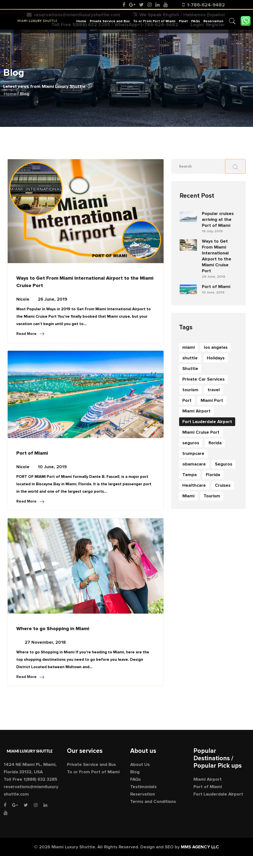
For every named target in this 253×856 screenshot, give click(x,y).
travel (214, 389)
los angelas (216, 347)
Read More (30, 333)
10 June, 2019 (52, 466)
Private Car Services (203, 379)
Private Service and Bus (110, 21)
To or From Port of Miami (154, 21)
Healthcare (194, 485)
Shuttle (190, 368)
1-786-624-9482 (206, 5)
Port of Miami (32, 453)
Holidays (216, 358)
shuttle (190, 358)
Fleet (183, 21)
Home (81, 21)
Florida (213, 474)
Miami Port (212, 400)
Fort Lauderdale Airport (207, 421)
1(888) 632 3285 (40, 779)
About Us (140, 764)
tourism (190, 389)
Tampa (189, 474)
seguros (190, 443)
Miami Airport (196, 411)
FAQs (195, 21)
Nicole (22, 299)
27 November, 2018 (45, 642)
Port (186, 400)
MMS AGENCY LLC (200, 847)
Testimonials (143, 786)
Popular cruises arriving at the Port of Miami (218, 219)
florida (215, 443)
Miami (188, 496)
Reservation (213, 21)
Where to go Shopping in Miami (52, 629)
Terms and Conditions (153, 801)
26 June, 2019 (52, 299)
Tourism (212, 496)
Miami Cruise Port (200, 432)
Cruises (223, 485)
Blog (135, 772)
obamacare (194, 464)
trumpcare (193, 453)
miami (188, 347)
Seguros (223, 464)
